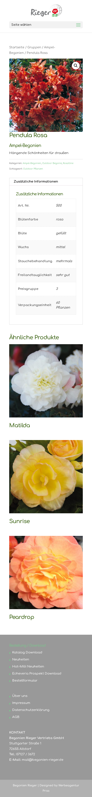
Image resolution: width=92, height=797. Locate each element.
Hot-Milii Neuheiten (28, 666)
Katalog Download (27, 652)
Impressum (21, 703)
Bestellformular (24, 680)
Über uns (19, 696)
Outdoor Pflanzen (33, 169)
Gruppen (34, 47)
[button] (76, 65)
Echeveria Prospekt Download (36, 673)
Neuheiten (20, 659)
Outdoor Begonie (52, 163)
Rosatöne (68, 163)
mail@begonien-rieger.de (42, 760)
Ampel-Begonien (32, 163)
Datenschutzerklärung (30, 710)
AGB (15, 717)
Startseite (16, 47)
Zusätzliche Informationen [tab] (36, 181)
